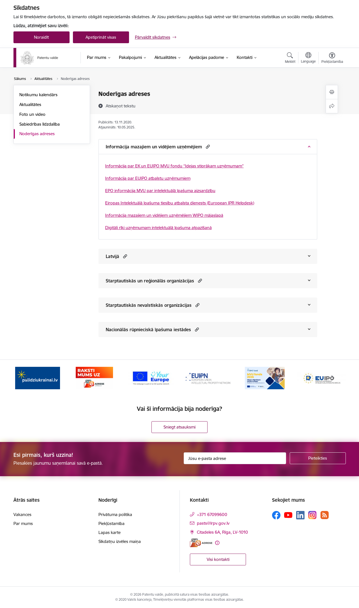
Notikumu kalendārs (38, 94)
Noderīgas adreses (37, 133)
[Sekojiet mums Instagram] (312, 515)
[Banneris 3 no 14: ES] (151, 377)
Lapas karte (109, 532)
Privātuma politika (115, 514)
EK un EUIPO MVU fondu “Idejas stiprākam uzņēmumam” (189, 166)
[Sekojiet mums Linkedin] (300, 515)
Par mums (23, 523)
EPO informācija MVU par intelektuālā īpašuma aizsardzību (160, 190)
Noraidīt (41, 37)
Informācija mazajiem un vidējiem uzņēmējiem (154, 146)
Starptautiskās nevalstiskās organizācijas (149, 305)
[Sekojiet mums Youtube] (288, 515)
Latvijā (112, 256)
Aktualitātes (30, 104)
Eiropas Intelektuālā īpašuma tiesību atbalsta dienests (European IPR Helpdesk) (179, 203)
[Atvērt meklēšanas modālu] (290, 58)
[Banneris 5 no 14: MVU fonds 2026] (265, 377)
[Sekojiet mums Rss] (324, 515)
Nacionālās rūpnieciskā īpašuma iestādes (148, 329)
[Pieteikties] (318, 458)
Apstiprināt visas (101, 37)
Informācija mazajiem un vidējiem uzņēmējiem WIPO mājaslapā (164, 215)
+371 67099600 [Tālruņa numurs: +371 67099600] (212, 514)
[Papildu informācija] (217, 543)
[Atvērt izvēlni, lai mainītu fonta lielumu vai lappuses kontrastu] (332, 58)
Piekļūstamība (111, 523)
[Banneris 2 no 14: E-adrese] (94, 377)
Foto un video (32, 114)
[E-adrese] (201, 542)
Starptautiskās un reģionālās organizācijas (150, 281)
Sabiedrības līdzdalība (39, 124)
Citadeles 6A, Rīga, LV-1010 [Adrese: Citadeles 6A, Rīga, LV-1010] (222, 532)
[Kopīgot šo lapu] (332, 106)
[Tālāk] (333, 378)
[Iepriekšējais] (26, 378)
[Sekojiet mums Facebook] (276, 515)
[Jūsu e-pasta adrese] (235, 458)
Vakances (22, 514)
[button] (207, 146)
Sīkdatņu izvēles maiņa (119, 541)
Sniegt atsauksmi (179, 427)
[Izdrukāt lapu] (332, 92)
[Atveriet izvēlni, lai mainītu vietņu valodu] (308, 58)
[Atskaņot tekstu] (120, 105)
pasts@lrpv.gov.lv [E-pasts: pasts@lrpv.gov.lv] (213, 523)
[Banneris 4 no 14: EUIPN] (208, 377)
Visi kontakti (218, 559)
